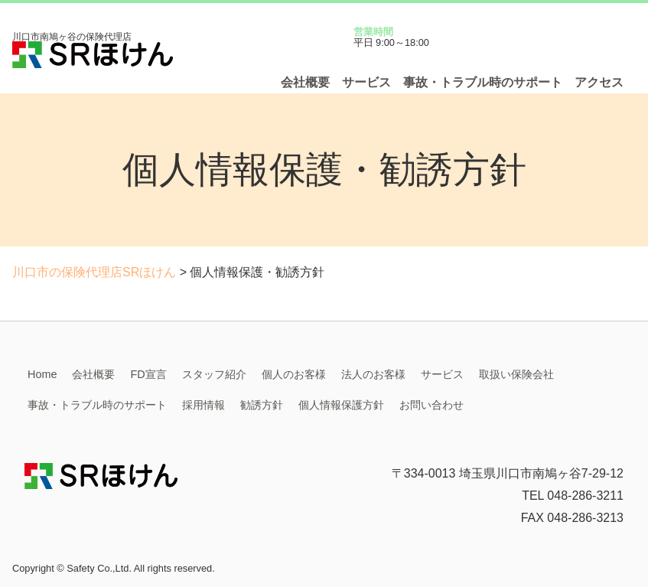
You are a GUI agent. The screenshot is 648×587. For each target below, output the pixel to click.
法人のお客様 (373, 374)
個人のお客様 (294, 374)
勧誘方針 (261, 405)
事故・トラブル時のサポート (482, 82)
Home (42, 374)
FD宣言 (148, 374)
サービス (366, 82)
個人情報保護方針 (341, 405)
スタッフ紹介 (214, 374)
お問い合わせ (431, 405)
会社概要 (305, 82)
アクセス (599, 82)
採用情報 (203, 405)
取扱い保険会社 (516, 374)
